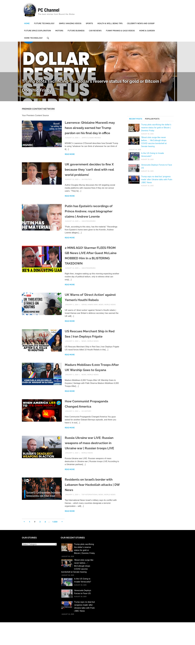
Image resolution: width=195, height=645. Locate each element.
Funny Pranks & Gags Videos (120, 31)
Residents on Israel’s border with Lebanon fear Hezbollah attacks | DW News (92, 500)
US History (86, 421)
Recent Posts (135, 119)
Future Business (76, 31)
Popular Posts (152, 119)
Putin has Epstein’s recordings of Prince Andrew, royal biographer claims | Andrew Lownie (92, 216)
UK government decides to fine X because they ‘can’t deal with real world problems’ (92, 174)
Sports (89, 23)
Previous (5, 68)
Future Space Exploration (37, 31)
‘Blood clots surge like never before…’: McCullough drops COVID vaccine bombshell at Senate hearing (77, 582)
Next (190, 68)
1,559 (54, 537)
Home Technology (33, 38)
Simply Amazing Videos (70, 23)
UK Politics (87, 185)
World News (110, 310)
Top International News (92, 510)
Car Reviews (95, 31)
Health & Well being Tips (109, 23)
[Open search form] (48, 37)
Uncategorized (89, 226)
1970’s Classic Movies (91, 143)
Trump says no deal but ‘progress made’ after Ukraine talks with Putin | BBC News (156, 179)
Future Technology (44, 23)
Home (27, 23)
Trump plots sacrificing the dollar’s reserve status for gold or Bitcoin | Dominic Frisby (156, 128)
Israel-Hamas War (89, 310)
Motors (59, 31)
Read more (70, 159)
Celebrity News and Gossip (140, 23)
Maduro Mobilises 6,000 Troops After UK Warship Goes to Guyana (91, 375)
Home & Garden (147, 31)
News (41, 96)
